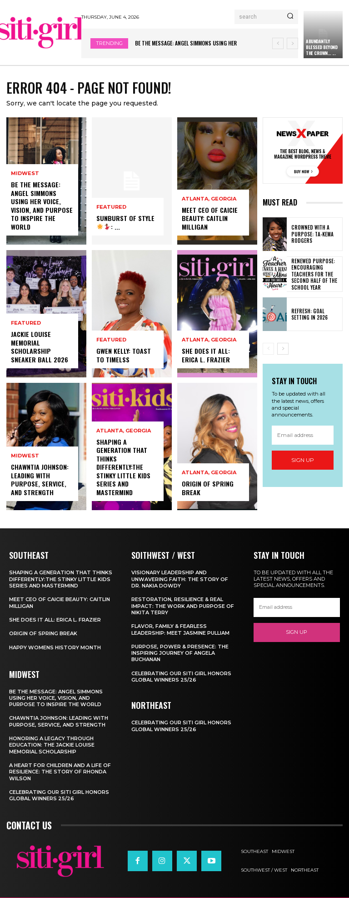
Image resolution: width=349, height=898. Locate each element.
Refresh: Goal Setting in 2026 (316, 314)
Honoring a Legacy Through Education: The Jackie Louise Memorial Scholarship (52, 745)
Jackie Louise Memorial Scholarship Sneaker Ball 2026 (39, 347)
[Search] (290, 17)
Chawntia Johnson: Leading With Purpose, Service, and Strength (39, 480)
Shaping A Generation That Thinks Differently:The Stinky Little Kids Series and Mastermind (123, 467)
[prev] (278, 43)
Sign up (302, 460)
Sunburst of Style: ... (124, 222)
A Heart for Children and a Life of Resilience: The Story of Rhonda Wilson (60, 772)
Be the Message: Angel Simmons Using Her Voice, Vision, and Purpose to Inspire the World (41, 206)
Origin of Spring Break (207, 488)
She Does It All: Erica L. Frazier (206, 355)
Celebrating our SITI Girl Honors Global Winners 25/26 (59, 795)
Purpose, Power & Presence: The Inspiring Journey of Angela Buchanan (180, 653)
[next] (292, 43)
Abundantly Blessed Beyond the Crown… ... (321, 47)
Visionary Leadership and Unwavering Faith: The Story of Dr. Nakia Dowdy (179, 579)
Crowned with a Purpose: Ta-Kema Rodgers (311, 234)
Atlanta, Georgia (123, 431)
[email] (303, 434)
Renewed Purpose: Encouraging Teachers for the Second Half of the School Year (312, 274)
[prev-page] (268, 349)
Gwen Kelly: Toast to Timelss (123, 355)
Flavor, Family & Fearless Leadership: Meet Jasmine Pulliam (180, 629)
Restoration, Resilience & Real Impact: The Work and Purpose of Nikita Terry (182, 606)
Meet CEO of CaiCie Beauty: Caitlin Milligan (210, 218)
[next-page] (283, 349)
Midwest (25, 174)
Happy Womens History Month (55, 647)
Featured (26, 323)
